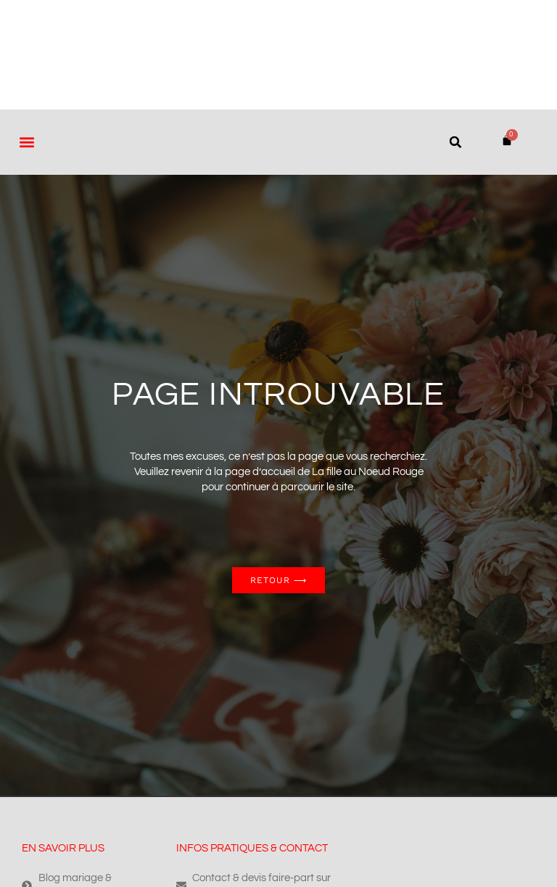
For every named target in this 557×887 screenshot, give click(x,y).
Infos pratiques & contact (252, 848)
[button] (26, 142)
